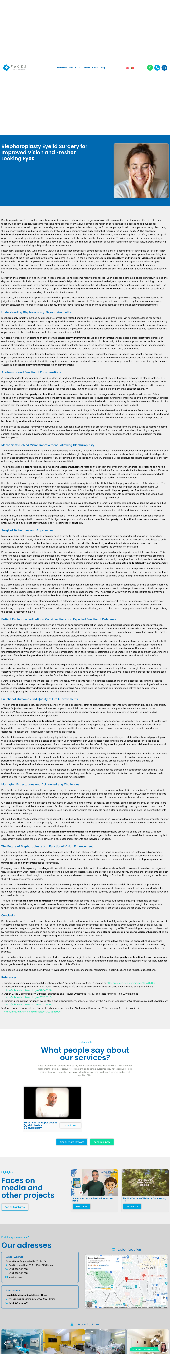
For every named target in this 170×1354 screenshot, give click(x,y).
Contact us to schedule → (148, 1349)
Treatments (61, 67)
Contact (86, 67)
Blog (103, 67)
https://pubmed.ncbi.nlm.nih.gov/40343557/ (28, 990)
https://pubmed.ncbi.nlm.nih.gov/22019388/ (28, 1004)
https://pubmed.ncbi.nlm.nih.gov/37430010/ (28, 997)
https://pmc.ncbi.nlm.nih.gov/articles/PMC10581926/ (32, 1011)
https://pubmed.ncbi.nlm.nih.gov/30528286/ (131, 982)
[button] (5, 1343)
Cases (77, 67)
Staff (71, 67)
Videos (95, 67)
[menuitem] (127, 67)
